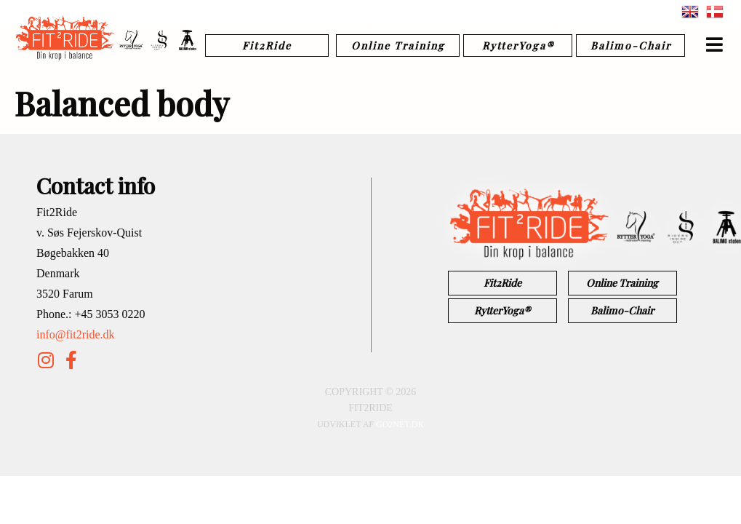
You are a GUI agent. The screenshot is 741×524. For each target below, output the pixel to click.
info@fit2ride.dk (75, 334)
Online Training (398, 45)
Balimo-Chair (630, 45)
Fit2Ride (267, 45)
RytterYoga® (518, 45)
